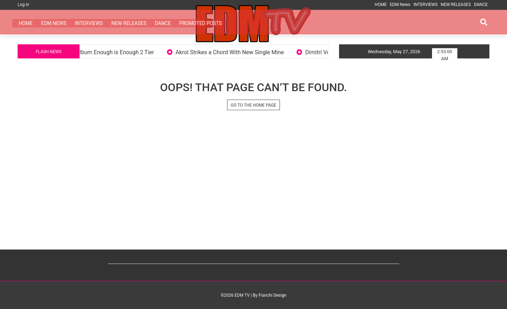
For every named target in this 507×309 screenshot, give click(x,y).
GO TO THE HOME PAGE (253, 105)
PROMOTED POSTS (200, 23)
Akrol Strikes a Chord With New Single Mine (237, 52)
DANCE (481, 4)
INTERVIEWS (425, 4)
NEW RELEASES (456, 4)
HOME (381, 4)
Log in (23, 4)
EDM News (400, 4)
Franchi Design (272, 295)
